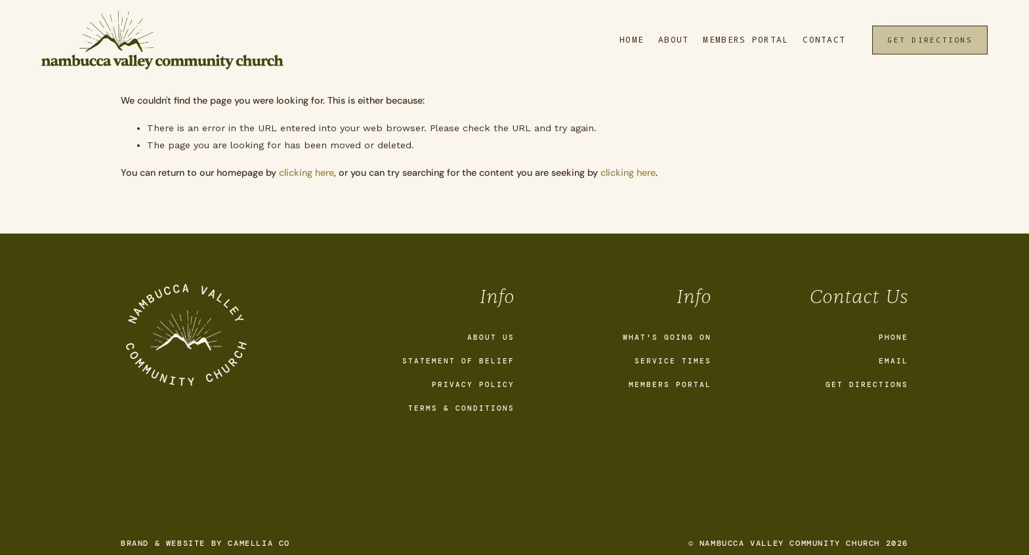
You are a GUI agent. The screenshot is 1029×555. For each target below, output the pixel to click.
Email (893, 360)
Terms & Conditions (461, 408)
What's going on (667, 337)
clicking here (306, 172)
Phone (893, 337)
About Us (490, 337)
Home (632, 39)
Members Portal (745, 39)
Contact (824, 39)
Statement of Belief (458, 360)
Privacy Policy (473, 384)
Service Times (673, 360)
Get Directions (929, 40)
